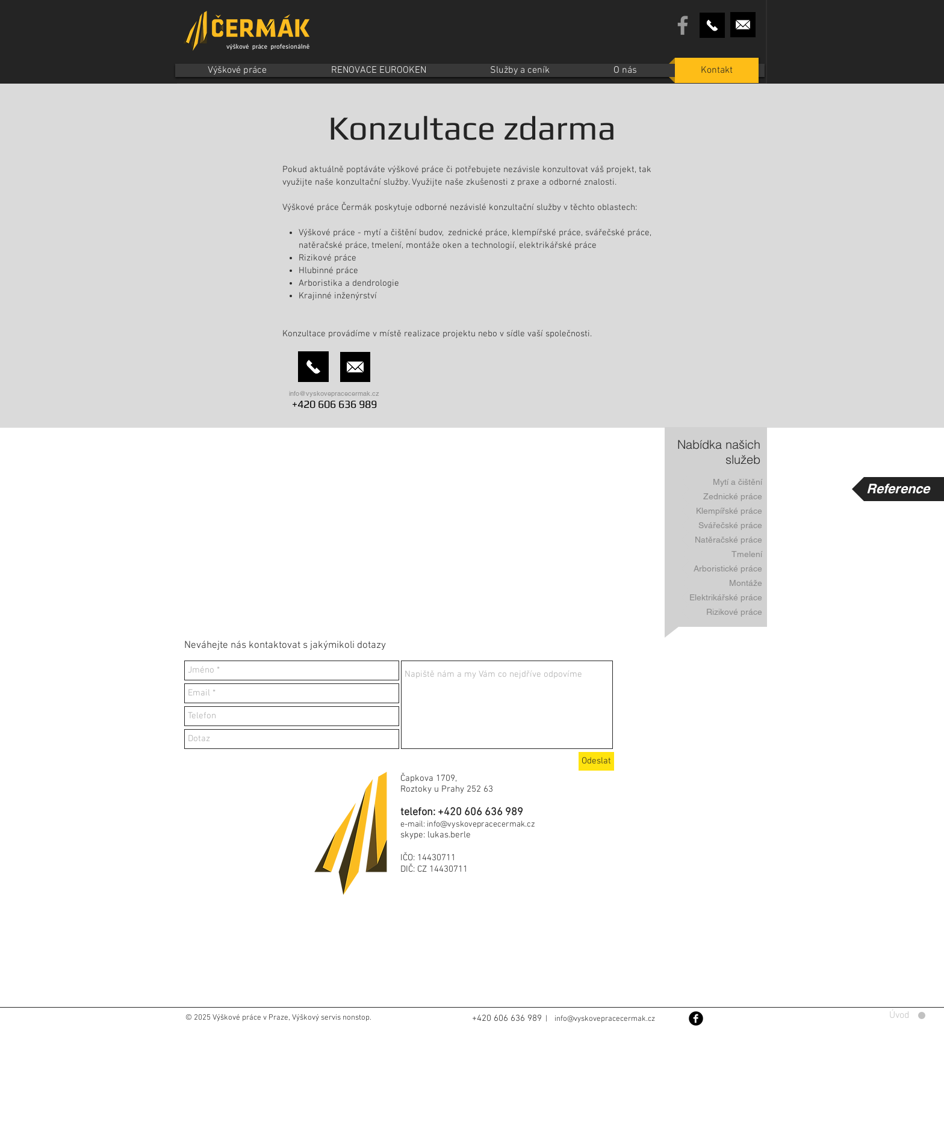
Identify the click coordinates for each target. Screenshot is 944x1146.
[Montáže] (724, 583)
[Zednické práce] (724, 496)
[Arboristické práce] (724, 568)
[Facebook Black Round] (696, 1018)
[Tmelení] (724, 554)
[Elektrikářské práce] (724, 597)
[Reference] (898, 489)
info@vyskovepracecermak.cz (334, 393)
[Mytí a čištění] (724, 482)
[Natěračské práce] (724, 539)
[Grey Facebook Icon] (682, 25)
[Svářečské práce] (724, 525)
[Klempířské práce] (724, 511)
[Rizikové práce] (724, 612)
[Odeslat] (596, 761)
